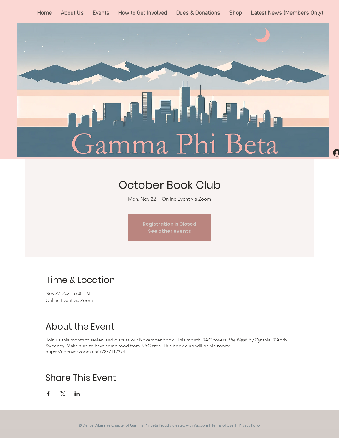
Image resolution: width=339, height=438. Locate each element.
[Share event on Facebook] (48, 393)
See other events (169, 231)
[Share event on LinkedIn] (77, 393)
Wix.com (201, 425)
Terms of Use (222, 425)
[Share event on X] (63, 393)
